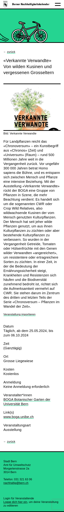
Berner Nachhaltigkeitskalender (30, 4)
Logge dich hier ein (15, 502)
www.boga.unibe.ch (18, 417)
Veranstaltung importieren (19, 314)
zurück (11, 51)
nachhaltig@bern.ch (16, 482)
